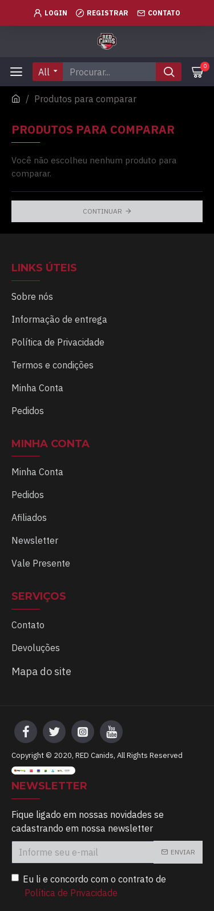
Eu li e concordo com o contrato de (88, 886)
